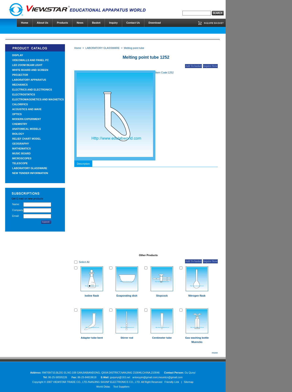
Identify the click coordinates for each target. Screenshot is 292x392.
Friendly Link (171, 382)
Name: (16, 204)
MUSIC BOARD (21, 153)
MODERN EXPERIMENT (26, 119)
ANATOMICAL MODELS (26, 128)
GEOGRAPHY (20, 143)
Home (77, 48)
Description (83, 163)
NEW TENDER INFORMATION (30, 173)
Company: (17, 210)
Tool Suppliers (121, 386)
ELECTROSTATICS (23, 94)
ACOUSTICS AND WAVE (27, 109)
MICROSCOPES (22, 158)
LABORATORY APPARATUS (29, 79)
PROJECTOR (20, 74)
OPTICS (17, 114)
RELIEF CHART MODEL (26, 138)
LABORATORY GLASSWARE (29, 168)
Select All (84, 262)
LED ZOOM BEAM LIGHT (27, 65)
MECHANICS (20, 84)
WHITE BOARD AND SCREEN (30, 70)
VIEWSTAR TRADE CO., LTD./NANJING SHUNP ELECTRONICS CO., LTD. (96, 382)
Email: (15, 215)
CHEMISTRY (19, 124)
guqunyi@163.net (120, 377)
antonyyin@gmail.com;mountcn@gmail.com (157, 377)
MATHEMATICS (21, 148)
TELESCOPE (20, 163)
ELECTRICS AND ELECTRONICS (32, 89)
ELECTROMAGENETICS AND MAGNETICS (38, 99)
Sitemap (188, 382)
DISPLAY (17, 55)
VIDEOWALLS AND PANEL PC (30, 60)
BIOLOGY (18, 133)
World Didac (103, 386)
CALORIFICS (20, 104)
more (215, 352)
